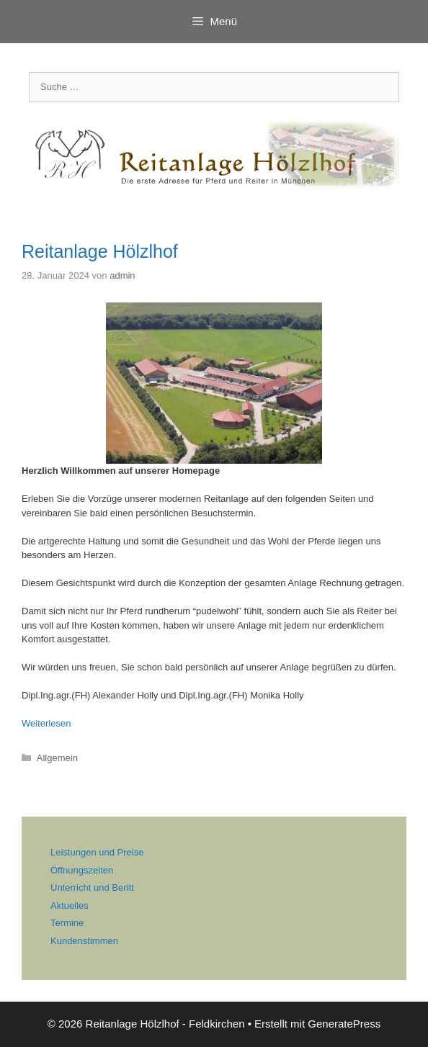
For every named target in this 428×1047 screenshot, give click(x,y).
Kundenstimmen (84, 940)
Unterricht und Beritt (92, 887)
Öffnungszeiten (81, 870)
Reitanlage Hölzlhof (100, 251)
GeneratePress (344, 1023)
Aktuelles (69, 905)
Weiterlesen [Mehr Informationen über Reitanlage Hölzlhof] (46, 723)
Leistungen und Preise (96, 852)
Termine (67, 922)
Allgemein (57, 757)
